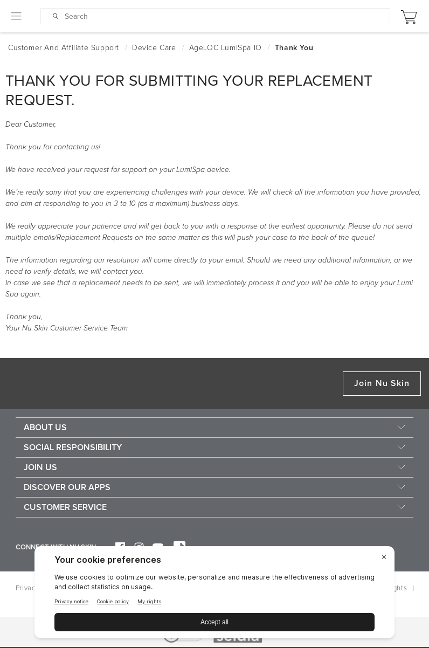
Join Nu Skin (382, 383)
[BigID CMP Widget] (214, 595)
